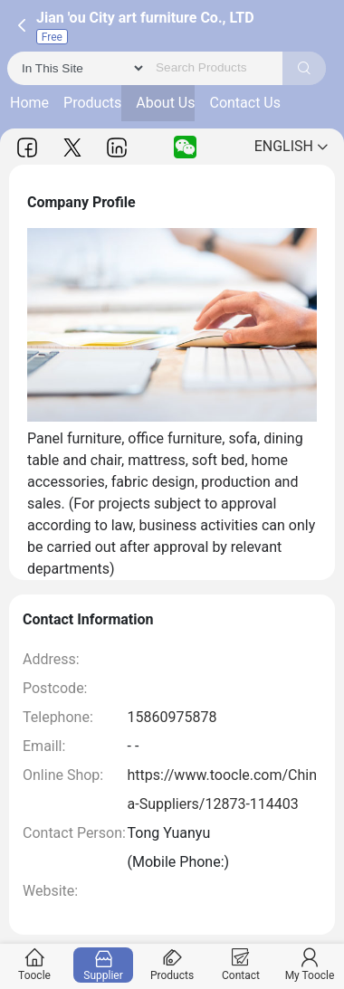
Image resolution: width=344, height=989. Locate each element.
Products (92, 102)
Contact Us (245, 102)
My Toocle (310, 965)
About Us (165, 102)
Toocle (35, 965)
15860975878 (172, 717)
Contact (241, 965)
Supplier (103, 965)
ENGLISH (291, 146)
